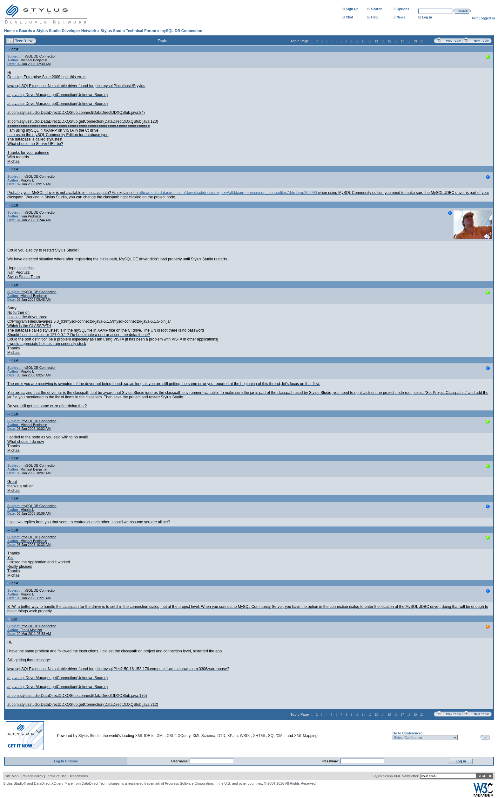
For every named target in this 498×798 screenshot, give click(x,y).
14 (382, 41)
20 (421, 41)
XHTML (259, 735)
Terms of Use (56, 776)
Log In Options (66, 761)
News (400, 17)
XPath (232, 735)
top (12, 619)
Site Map (11, 776)
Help (374, 17)
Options (402, 9)
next (12, 49)
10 (357, 41)
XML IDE (143, 735)
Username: (180, 761)
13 (376, 41)
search (463, 11)
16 (395, 41)
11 (363, 41)
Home (9, 31)
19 (415, 41)
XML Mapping (306, 735)
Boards (25, 31)
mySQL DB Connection (181, 31)
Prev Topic (453, 40)
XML (161, 735)
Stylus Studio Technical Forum (128, 31)
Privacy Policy (32, 776)
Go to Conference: (407, 733)
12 (369, 41)
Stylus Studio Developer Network (66, 31)
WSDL (245, 735)
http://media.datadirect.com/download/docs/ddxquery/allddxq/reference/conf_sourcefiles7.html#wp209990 (228, 192)
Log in (427, 17)
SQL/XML (276, 735)
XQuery (184, 735)
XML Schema (203, 735)
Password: (331, 761)
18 (408, 41)
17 (402, 41)
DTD (221, 735)
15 (389, 41)
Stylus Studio (89, 735)
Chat (349, 17)
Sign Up (352, 9)
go (485, 737)
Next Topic (481, 40)
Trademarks (78, 776)
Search (376, 9)
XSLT (171, 735)
